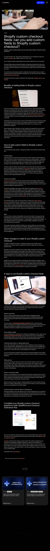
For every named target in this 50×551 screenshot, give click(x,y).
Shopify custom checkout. (12, 75)
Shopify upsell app (18, 265)
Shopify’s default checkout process (36, 114)
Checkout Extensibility (9, 180)
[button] (46, 2)
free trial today (16, 451)
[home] (5, 2)
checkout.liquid (26, 168)
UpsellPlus (11, 58)
